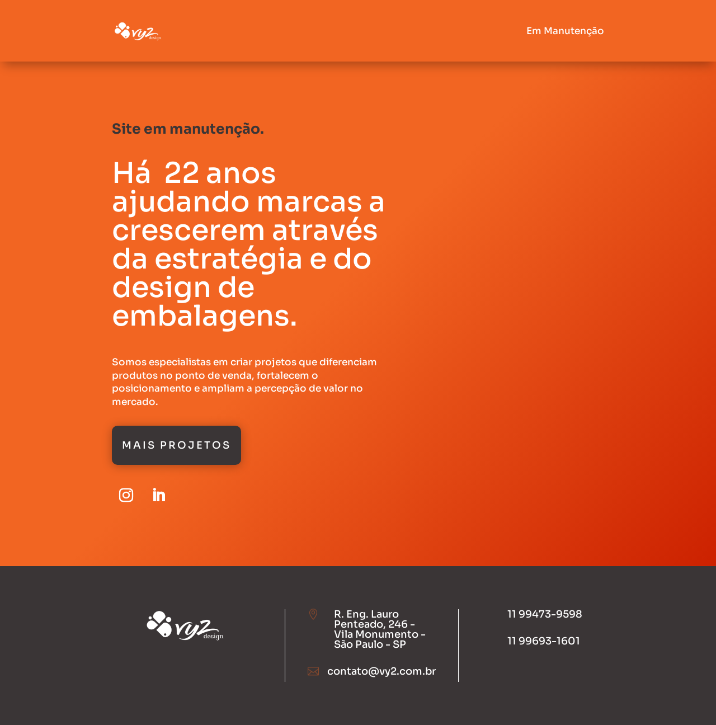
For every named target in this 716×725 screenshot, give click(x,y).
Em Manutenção (565, 31)
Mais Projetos (176, 445)
